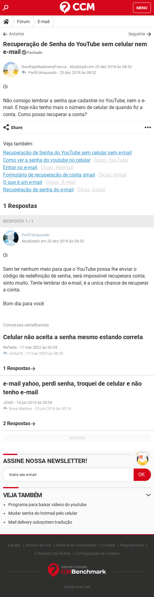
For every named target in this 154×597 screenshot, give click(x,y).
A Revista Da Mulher (52, 553)
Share (17, 127)
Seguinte (136, 33)
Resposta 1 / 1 (18, 221)
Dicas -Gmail (113, 175)
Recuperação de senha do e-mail (38, 190)
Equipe (14, 545)
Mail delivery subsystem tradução (40, 522)
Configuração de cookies (98, 553)
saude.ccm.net (77, 586)
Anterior (16, 33)
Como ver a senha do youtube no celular (46, 160)
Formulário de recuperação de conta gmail (49, 175)
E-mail (43, 21)
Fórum (23, 21)
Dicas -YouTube (111, 160)
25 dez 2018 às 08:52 (78, 72)
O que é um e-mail (22, 182)
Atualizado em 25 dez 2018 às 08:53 (53, 241)
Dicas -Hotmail (57, 167)
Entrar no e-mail (20, 167)
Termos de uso (38, 545)
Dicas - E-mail (61, 182)
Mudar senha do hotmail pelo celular (42, 513)
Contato (109, 545)
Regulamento (132, 545)
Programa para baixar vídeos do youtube (47, 504)
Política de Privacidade (76, 545)
